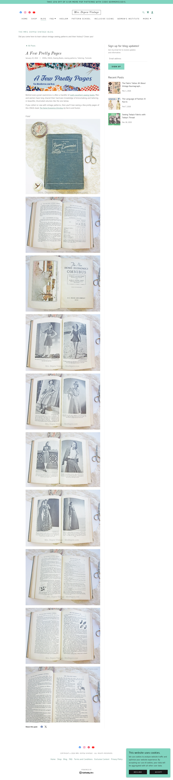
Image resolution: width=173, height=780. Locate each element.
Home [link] (25, 19)
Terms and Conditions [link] (83, 759)
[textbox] (127, 59)
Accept (158, 772)
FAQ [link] (70, 759)
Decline (138, 772)
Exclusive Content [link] (101, 759)
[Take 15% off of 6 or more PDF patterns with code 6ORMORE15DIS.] (86, 1)
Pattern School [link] (81, 19)
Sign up (116, 66)
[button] (152, 12)
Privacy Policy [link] (116, 759)
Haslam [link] (64, 19)
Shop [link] (34, 19)
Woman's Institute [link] (129, 19)
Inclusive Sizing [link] (104, 19)
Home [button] (53, 759)
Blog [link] (43, 19)
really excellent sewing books (82, 95)
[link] (21, 12)
